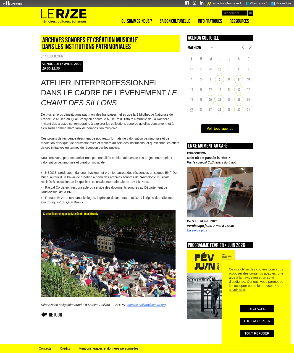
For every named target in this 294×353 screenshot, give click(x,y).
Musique (58, 56)
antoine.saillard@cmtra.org (146, 305)
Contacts (45, 348)
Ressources (239, 21)
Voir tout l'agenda (220, 129)
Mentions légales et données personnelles (109, 348)
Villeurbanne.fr (257, 3)
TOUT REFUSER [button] (256, 333)
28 (219, 110)
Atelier (49, 56)
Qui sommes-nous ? (136, 21)
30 (219, 69)
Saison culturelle (175, 21)
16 (238, 89)
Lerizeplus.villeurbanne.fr (224, 3)
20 (210, 99)
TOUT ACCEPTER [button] (257, 321)
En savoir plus (197, 230)
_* (42, 56)
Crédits (65, 348)
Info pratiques (210, 21)
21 (219, 99)
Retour (55, 314)
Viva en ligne (281, 3)
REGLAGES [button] (257, 309)
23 (238, 99)
